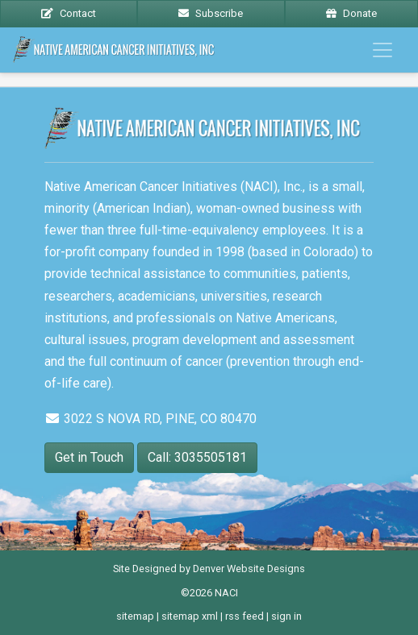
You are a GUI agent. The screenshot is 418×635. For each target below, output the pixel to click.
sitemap (135, 616)
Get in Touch (89, 457)
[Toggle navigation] (382, 50)
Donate (351, 13)
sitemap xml (189, 616)
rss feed (244, 616)
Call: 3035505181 (197, 457)
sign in (286, 616)
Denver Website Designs (249, 568)
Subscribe (210, 13)
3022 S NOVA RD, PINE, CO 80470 (150, 418)
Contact (68, 13)
